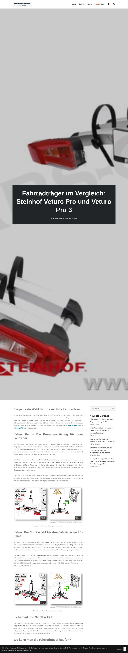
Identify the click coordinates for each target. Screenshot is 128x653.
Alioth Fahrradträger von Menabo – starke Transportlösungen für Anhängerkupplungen (102, 431)
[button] (104, 4)
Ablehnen (110, 649)
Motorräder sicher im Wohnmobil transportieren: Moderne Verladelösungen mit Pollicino (101, 452)
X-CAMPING (32, 429)
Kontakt (90, 4)
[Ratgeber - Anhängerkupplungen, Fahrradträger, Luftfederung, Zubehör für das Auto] (22, 4)
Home (73, 4)
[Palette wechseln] (109, 4)
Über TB (81, 4)
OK (121, 649)
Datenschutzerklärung (41, 650)
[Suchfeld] (114, 4)
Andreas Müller (58, 218)
